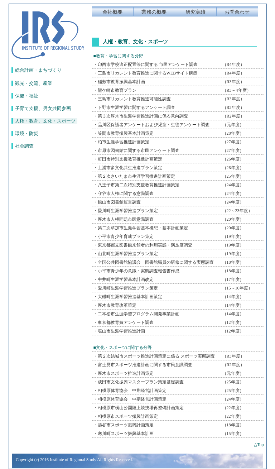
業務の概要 (154, 12)
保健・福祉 (26, 96)
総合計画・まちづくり (38, 70)
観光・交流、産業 (33, 83)
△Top (259, 444)
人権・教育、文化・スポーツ (45, 121)
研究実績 (195, 12)
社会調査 (24, 146)
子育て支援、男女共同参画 (43, 108)
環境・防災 (26, 133)
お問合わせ (237, 12)
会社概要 (112, 12)
